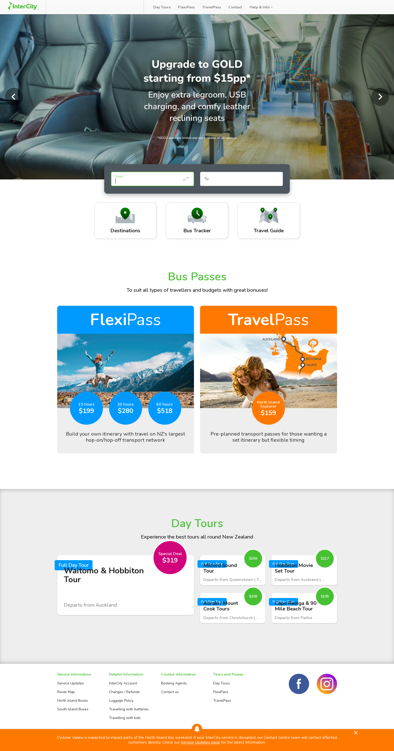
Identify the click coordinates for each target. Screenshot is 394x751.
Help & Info (262, 7)
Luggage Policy (121, 700)
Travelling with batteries (129, 709)
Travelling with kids (125, 717)
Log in (380, 7)
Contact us (170, 691)
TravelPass (211, 7)
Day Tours (162, 7)
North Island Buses (72, 700)
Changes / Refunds (124, 691)
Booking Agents (174, 683)
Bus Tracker (120, 7)
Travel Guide (269, 221)
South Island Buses (72, 709)
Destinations (125, 221)
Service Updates (70, 683)
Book (62, 7)
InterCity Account (123, 683)
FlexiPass (186, 7)
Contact (235, 7)
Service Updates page (200, 742)
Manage (87, 7)
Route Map (66, 691)
